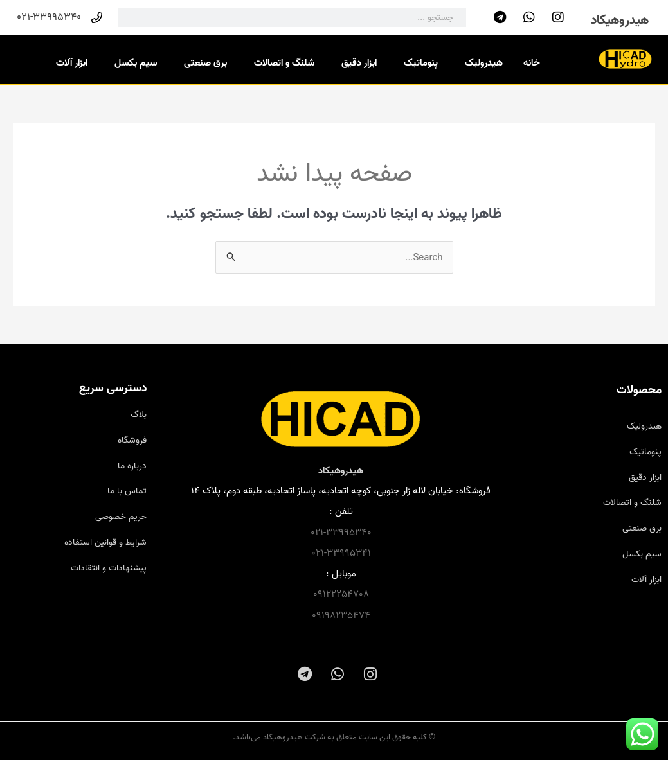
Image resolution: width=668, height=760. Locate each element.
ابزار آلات (68, 63)
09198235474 (341, 615)
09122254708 (341, 594)
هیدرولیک (480, 63)
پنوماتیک (417, 63)
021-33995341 (341, 553)
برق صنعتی (202, 63)
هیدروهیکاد (620, 20)
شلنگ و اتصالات (281, 63)
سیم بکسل (132, 63)
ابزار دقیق (356, 63)
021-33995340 (341, 532)
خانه (531, 63)
